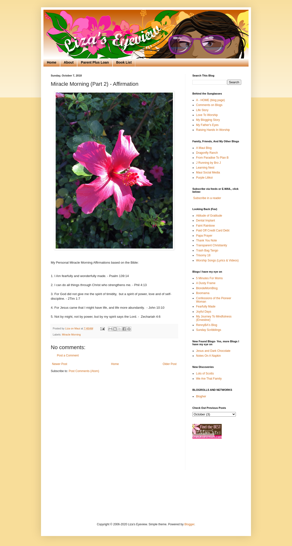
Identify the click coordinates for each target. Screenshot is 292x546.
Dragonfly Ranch (207, 152)
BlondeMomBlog (207, 288)
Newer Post (59, 364)
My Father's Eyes (207, 125)
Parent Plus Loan (95, 62)
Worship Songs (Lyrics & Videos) (217, 260)
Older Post (170, 364)
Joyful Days (203, 311)
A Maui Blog (204, 148)
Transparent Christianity (211, 245)
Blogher (201, 396)
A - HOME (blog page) (210, 100)
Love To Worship (207, 115)
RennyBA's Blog (206, 325)
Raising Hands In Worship (213, 130)
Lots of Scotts (205, 373)
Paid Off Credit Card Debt (212, 230)
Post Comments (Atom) (84, 371)
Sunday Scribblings (208, 330)
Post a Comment (68, 355)
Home (51, 62)
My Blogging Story (208, 120)
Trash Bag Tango (207, 250)
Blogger (189, 524)
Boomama (202, 293)
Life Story (202, 110)
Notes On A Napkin (208, 355)
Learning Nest (205, 167)
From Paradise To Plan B (212, 157)
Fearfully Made (205, 306)
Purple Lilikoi (204, 177)
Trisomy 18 (203, 255)
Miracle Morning (71, 334)
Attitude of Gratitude (209, 215)
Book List (124, 62)
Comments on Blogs (209, 105)
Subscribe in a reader (207, 198)
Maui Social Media (208, 172)
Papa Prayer (204, 235)
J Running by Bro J (208, 162)
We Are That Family (209, 378)
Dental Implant (205, 220)
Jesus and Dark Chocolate (213, 351)
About (68, 62)
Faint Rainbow (205, 225)
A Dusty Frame (205, 283)
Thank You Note (206, 240)
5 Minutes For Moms (209, 278)
